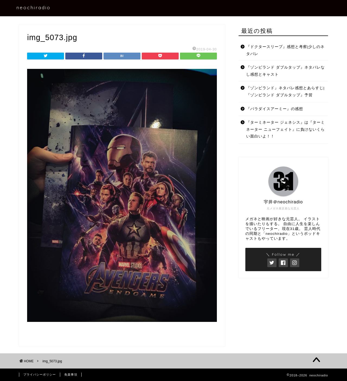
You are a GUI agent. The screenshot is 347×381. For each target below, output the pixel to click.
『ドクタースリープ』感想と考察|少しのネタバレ (285, 50)
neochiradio (33, 7)
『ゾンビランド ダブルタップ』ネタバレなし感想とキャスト (285, 70)
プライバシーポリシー (39, 374)
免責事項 (70, 374)
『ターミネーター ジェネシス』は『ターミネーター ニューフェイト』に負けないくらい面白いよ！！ (285, 129)
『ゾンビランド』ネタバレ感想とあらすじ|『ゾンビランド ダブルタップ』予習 (285, 91)
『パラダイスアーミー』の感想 (274, 109)
